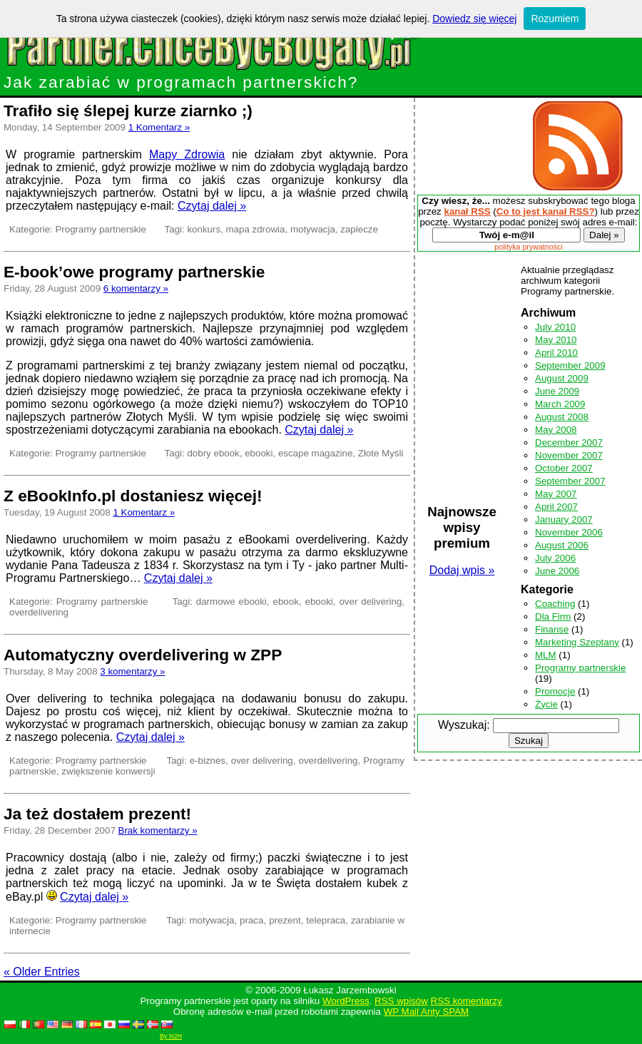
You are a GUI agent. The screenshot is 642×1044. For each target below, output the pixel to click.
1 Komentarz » (159, 127)
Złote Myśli (381, 453)
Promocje (555, 691)
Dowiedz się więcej (474, 18)
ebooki (258, 453)
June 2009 (557, 391)
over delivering (370, 601)
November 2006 (569, 532)
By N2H (171, 1036)
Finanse (552, 629)
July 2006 (555, 558)
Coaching (555, 603)
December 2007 (569, 442)
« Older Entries (42, 972)
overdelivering (38, 612)
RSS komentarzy (466, 1001)
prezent (284, 920)
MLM (545, 655)
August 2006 (561, 545)
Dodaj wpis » (462, 570)
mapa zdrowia (255, 229)
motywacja (312, 229)
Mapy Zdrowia (187, 154)
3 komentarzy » (132, 671)
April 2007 (556, 506)
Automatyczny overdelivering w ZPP (143, 654)
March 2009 (560, 404)
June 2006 (557, 571)
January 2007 (564, 519)
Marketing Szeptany (577, 642)
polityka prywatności (528, 246)
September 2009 (570, 365)
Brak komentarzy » (158, 830)
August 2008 (561, 416)
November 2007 (569, 455)
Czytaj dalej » (212, 206)
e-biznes (207, 760)
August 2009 (561, 378)
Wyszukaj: (464, 725)
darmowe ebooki (231, 601)
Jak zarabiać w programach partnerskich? (239, 74)
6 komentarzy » (135, 288)
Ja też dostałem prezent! (97, 813)
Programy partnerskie (100, 229)
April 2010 (556, 352)
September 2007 (570, 481)
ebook (286, 601)
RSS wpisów (401, 1001)
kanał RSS (467, 211)
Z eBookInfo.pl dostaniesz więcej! (133, 495)
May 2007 (556, 493)
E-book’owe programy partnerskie (134, 271)
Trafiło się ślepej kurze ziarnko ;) (128, 110)
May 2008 (556, 429)
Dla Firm (553, 616)
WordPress (346, 1001)
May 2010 (556, 339)
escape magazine (315, 453)
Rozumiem (555, 18)
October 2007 (564, 468)
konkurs (203, 229)
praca (251, 920)
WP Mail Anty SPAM (426, 1011)
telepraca (325, 920)
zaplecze (359, 229)
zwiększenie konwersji (108, 771)
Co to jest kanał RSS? (545, 211)
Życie (546, 704)
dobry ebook (213, 453)
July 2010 (555, 327)
